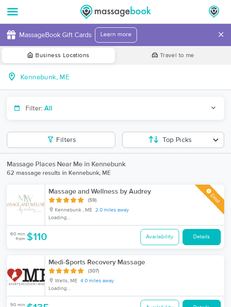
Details (201, 237)
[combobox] (122, 77)
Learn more (115, 35)
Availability (160, 237)
